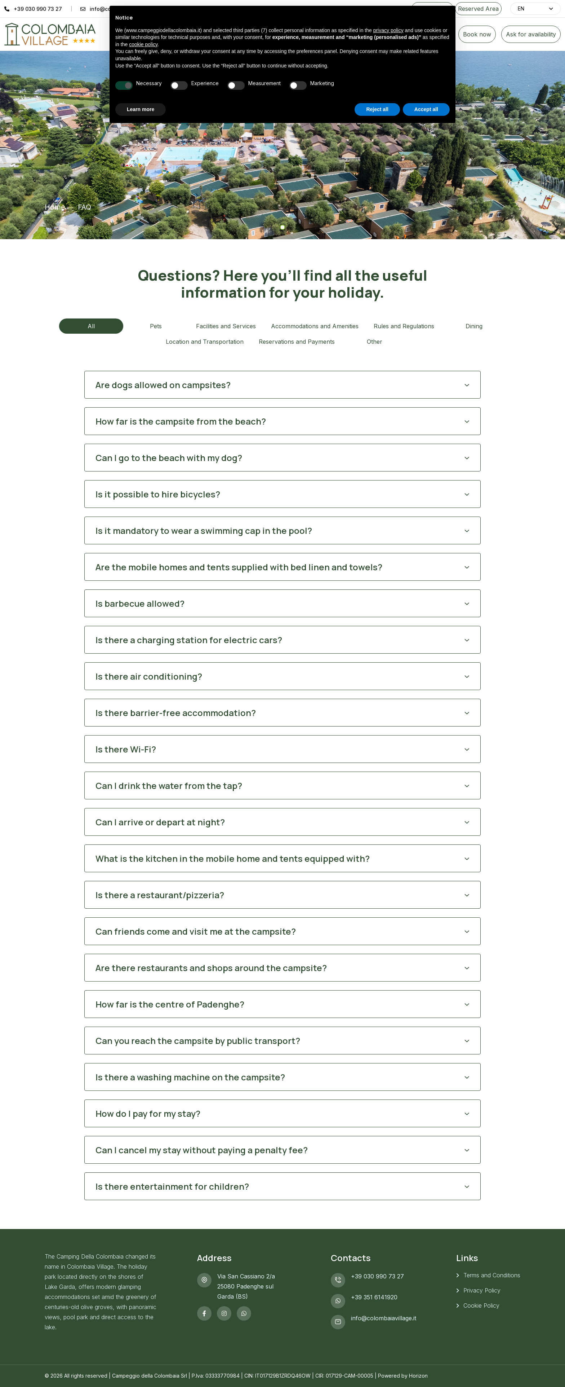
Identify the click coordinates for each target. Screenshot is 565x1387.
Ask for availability (531, 34)
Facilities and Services (226, 326)
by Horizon (414, 1376)
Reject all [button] (377, 109)
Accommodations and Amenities (315, 326)
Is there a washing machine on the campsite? (190, 1077)
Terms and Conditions (491, 1275)
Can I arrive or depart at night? (160, 822)
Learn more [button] (140, 109)
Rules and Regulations (404, 326)
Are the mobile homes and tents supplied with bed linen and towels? (238, 567)
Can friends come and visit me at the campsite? (195, 931)
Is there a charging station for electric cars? (188, 640)
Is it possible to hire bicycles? (157, 494)
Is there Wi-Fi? (125, 749)
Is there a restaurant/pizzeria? (159, 895)
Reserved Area (478, 8)
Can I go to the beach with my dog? (168, 458)
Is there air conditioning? (148, 676)
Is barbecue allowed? (139, 603)
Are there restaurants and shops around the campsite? (211, 968)
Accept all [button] (426, 109)
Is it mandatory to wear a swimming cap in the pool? (203, 530)
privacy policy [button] (388, 30)
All (91, 326)
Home (55, 207)
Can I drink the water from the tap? (168, 785)
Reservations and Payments (297, 341)
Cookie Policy (481, 1305)
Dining (474, 326)
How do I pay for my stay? (147, 1113)
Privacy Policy (482, 1290)
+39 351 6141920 (374, 1297)
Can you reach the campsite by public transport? (197, 1040)
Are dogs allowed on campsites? (163, 385)
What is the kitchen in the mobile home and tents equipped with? (232, 858)
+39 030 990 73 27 (38, 9)
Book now (477, 34)
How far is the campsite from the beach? (180, 421)
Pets (156, 326)
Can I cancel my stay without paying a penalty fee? (201, 1150)
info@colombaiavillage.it (383, 1318)
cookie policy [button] (143, 44)
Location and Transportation (205, 341)
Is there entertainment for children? (172, 1186)
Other (374, 341)
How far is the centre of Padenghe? (169, 1004)
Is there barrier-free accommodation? (175, 713)
